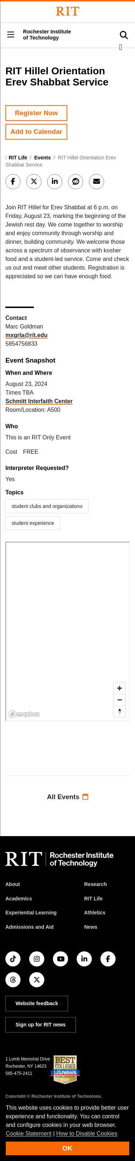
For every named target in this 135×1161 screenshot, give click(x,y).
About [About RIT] (12, 884)
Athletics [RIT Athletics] (94, 912)
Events (42, 157)
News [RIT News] (91, 927)
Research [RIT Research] (95, 884)
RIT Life (18, 157)
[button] (10, 35)
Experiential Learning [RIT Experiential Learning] (31, 912)
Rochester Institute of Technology (47, 35)
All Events (67, 797)
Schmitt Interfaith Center (39, 401)
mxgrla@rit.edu (26, 335)
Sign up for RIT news (40, 1024)
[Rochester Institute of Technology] (67, 11)
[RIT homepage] (59, 859)
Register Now (36, 113)
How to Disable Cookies (86, 1133)
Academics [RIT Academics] (18, 898)
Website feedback (36, 1003)
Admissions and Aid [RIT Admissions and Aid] (29, 927)
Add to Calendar (36, 131)
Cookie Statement (28, 1133)
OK (68, 1148)
